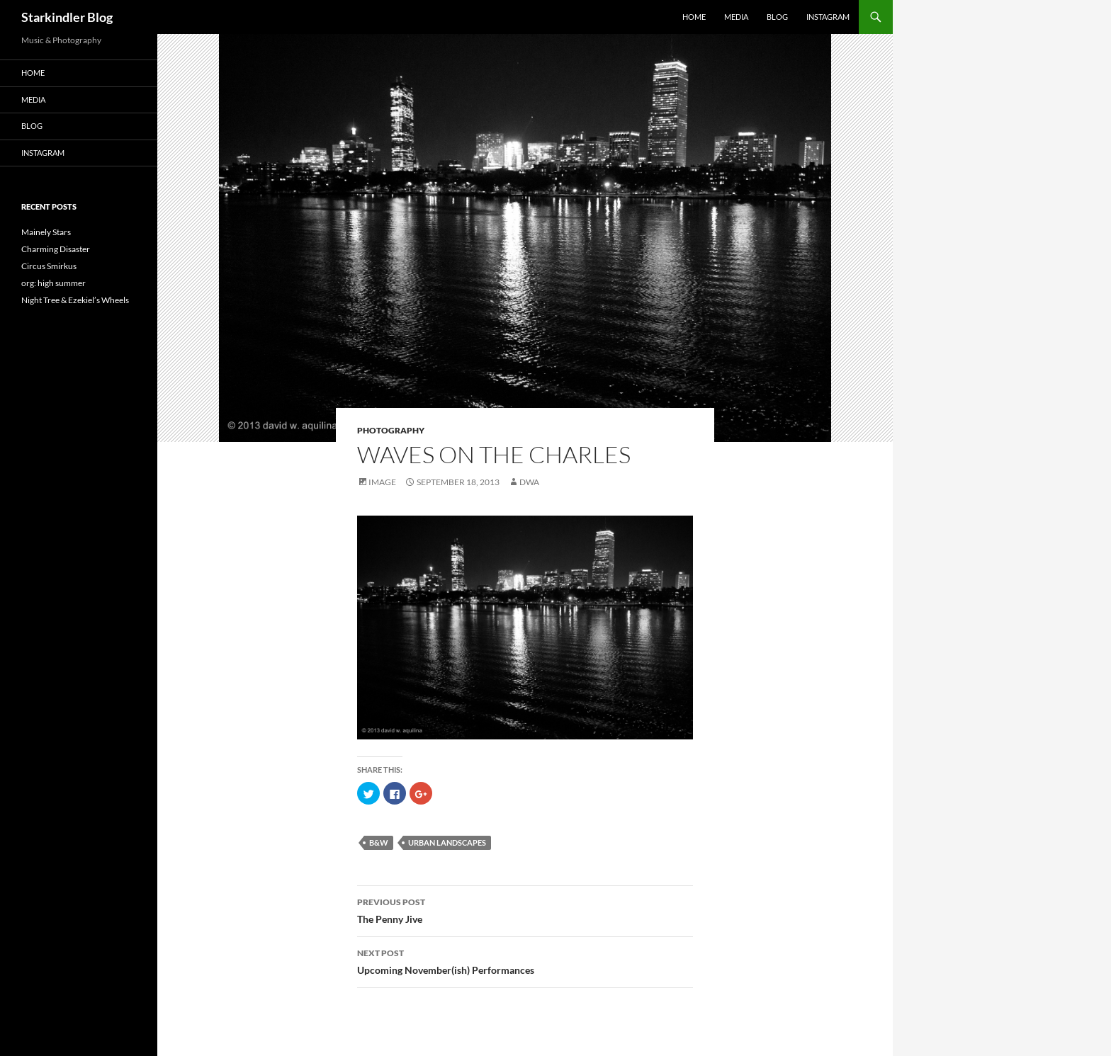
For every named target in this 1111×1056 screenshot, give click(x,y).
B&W (378, 842)
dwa (529, 482)
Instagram (828, 16)
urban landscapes (447, 842)
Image (382, 482)
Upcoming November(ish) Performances (525, 960)
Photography (390, 430)
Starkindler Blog (67, 17)
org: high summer (53, 283)
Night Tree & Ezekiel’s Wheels (75, 300)
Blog (777, 16)
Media (736, 16)
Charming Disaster (55, 249)
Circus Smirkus (49, 266)
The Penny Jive (525, 909)
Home (694, 16)
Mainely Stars (46, 232)
